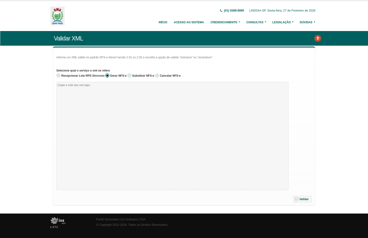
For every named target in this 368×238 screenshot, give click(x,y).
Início (163, 22)
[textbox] (172, 136)
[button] (302, 199)
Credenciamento (224, 22)
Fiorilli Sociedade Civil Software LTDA (121, 219)
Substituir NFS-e (143, 75)
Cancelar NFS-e (170, 75)
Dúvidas (306, 22)
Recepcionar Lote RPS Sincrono (82, 75)
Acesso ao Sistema (189, 22)
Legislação (281, 22)
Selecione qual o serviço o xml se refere (83, 70)
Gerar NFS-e (118, 75)
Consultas (254, 22)
